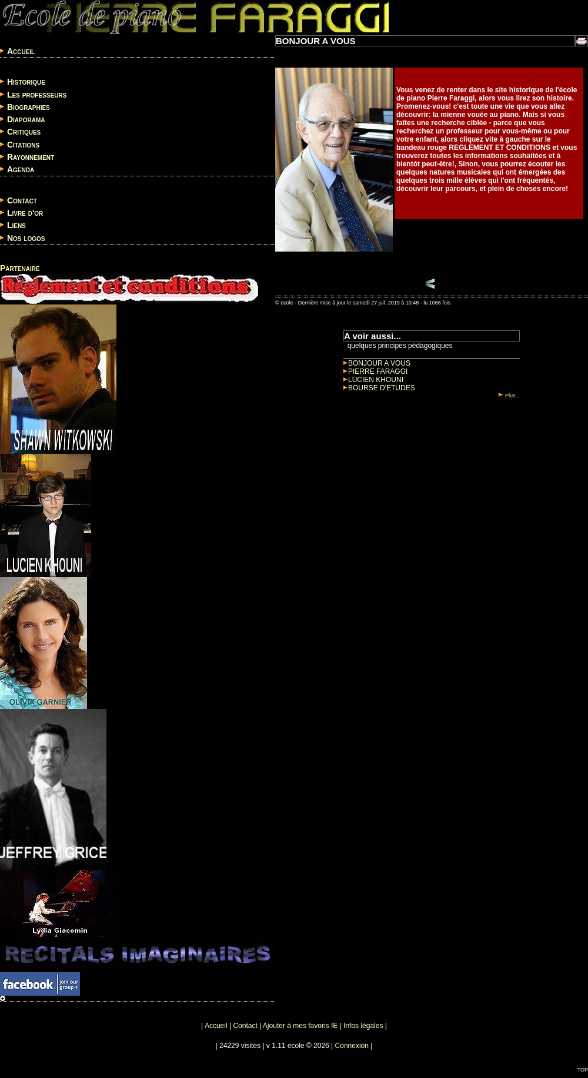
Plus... (509, 396)
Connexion (352, 1046)
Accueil (21, 51)
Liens (16, 225)
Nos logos (26, 238)
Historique (26, 82)
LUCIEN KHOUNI (373, 380)
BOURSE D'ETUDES (379, 388)
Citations (23, 144)
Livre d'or (25, 212)
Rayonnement (30, 157)
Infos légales (363, 1026)
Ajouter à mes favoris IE (300, 1026)
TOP (582, 1070)
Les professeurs (36, 94)
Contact (22, 200)
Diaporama (26, 119)
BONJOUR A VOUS (376, 363)
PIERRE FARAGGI (375, 371)
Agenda (20, 170)
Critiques (24, 132)
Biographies (28, 107)
